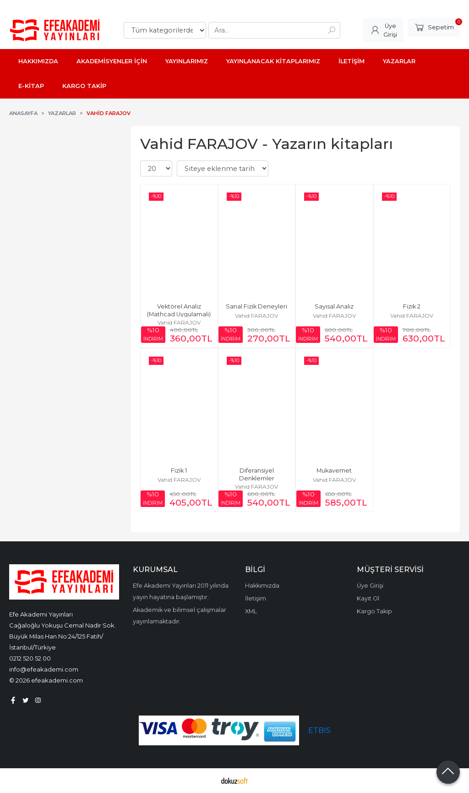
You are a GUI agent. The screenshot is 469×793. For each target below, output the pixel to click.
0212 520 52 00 (30, 658)
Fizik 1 (179, 470)
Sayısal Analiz (334, 306)
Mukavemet (334, 470)
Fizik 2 (411, 306)
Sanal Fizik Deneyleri (256, 306)
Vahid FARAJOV (179, 322)
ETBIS (319, 730)
